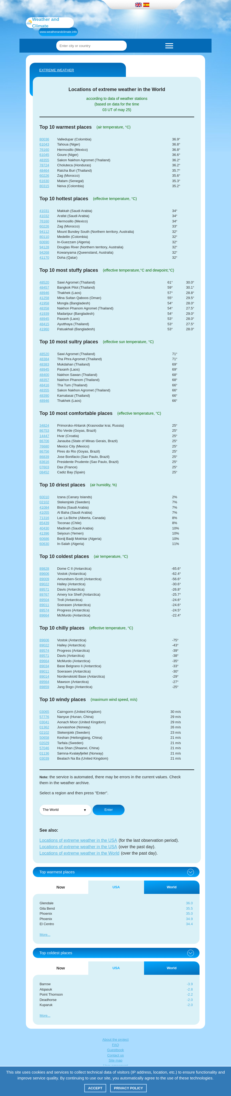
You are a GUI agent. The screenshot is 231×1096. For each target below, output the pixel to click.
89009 (44, 579)
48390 (44, 396)
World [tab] (172, 887)
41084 (44, 507)
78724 (44, 165)
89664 (44, 615)
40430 (44, 528)
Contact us (115, 1055)
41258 (44, 298)
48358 (44, 308)
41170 (44, 258)
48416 (44, 385)
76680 (44, 446)
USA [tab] (116, 887)
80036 (44, 139)
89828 (44, 569)
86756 (44, 451)
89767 (44, 594)
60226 (44, 176)
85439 (44, 523)
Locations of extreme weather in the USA (78, 840)
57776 (44, 717)
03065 (44, 712)
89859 (44, 687)
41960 (44, 329)
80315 (44, 186)
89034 (44, 666)
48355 (44, 160)
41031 (44, 211)
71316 (44, 518)
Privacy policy (128, 1088)
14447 (44, 436)
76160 (44, 150)
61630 (44, 181)
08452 (44, 472)
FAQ (115, 1045)
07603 (44, 467)
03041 (44, 722)
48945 (44, 319)
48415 (44, 324)
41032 (44, 216)
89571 (44, 589)
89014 (44, 676)
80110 (44, 237)
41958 (44, 303)
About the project (115, 1040)
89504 (44, 600)
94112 (44, 232)
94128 (44, 247)
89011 (44, 605)
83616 (44, 462)
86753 (44, 431)
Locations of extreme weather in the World (79, 853)
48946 (44, 293)
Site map (115, 1060)
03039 (44, 758)
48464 (44, 170)
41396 (44, 533)
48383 (44, 364)
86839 (44, 457)
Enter (108, 810)
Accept (95, 1088)
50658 (44, 738)
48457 (44, 287)
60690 (44, 242)
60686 (44, 539)
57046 (44, 748)
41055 (44, 512)
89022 (44, 584)
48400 (44, 375)
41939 (44, 314)
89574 (44, 610)
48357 (44, 380)
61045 (44, 155)
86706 (44, 441)
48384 (44, 359)
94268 (44, 252)
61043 (44, 144)
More (43, 935)
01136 (44, 753)
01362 (44, 727)
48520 (44, 282)
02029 (44, 743)
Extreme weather (56, 70)
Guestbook (115, 1050)
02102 (44, 502)
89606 (44, 574)
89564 (44, 682)
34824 (44, 425)
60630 (44, 544)
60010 (44, 497)
